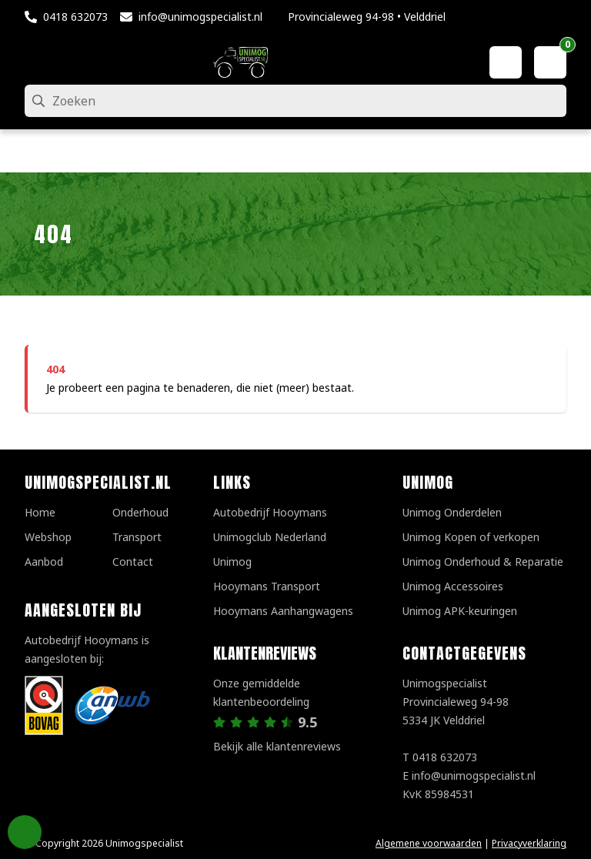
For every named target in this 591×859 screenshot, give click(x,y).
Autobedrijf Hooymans (270, 512)
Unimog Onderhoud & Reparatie (482, 561)
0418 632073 (75, 16)
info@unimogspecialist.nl (200, 16)
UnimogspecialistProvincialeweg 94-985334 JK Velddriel (455, 701)
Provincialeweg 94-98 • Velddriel (367, 16)
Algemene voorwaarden (429, 843)
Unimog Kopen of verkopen (470, 537)
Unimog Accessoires (452, 586)
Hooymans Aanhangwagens (283, 610)
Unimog (232, 561)
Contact (132, 561)
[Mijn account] (505, 62)
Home (40, 512)
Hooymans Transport (266, 586)
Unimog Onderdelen (452, 512)
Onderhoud (140, 512)
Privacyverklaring (529, 843)
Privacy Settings (25, 832)
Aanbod (44, 561)
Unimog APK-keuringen (459, 610)
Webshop (48, 537)
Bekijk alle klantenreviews (277, 746)
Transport (137, 537)
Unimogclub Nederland (269, 537)
